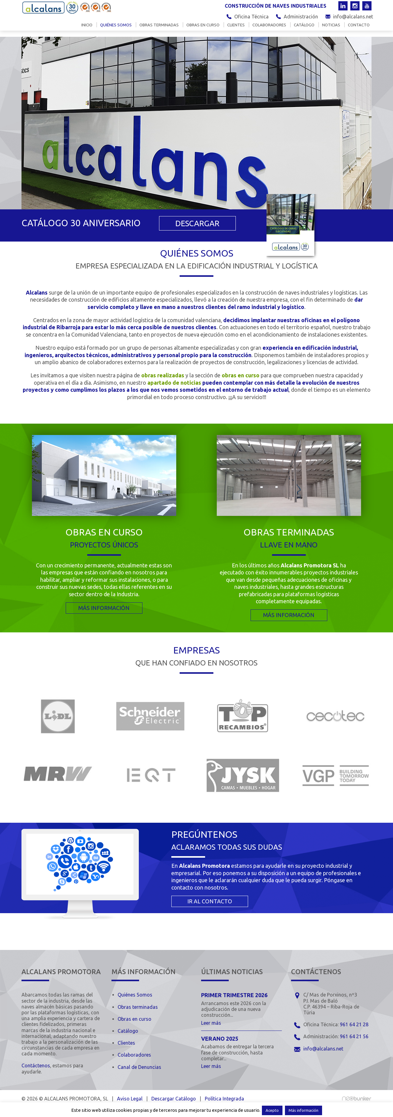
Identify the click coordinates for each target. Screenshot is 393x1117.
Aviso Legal (129, 1098)
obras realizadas (162, 375)
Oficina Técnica (251, 16)
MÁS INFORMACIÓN (104, 607)
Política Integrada (224, 1098)
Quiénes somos (116, 29)
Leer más (211, 1022)
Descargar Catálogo (173, 1098)
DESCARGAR (192, 223)
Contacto (359, 29)
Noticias (331, 29)
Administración (301, 16)
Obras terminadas (159, 29)
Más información (303, 1110)
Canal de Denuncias (139, 1066)
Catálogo (304, 29)
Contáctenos (35, 1065)
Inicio (86, 29)
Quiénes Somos (135, 994)
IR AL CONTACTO (209, 901)
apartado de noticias (174, 382)
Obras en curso (203, 29)
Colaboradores (269, 29)
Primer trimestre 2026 (234, 995)
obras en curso (240, 375)
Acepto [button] (272, 1110)
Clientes (236, 29)
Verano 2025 (219, 1038)
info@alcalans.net (353, 16)
